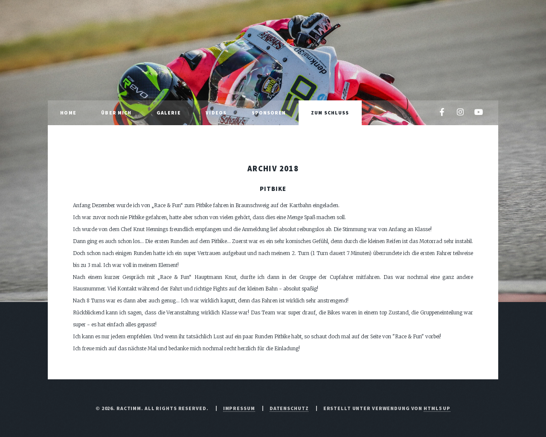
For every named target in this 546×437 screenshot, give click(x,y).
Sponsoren (269, 112)
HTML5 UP (437, 408)
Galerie (169, 112)
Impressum (239, 408)
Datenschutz (289, 408)
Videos (216, 112)
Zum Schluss (330, 112)
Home (68, 112)
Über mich (116, 112)
